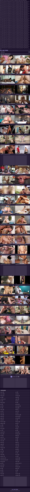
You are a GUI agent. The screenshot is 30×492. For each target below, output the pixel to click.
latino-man (17, 395)
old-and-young (18, 414)
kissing (2, 473)
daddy (2, 420)
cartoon (2, 409)
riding (17, 437)
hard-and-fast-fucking (4, 459)
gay (1, 449)
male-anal (17, 404)
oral (16, 420)
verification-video (18, 463)
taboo (16, 447)
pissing (17, 426)
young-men (17, 475)
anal (1, 397)
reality (17, 435)
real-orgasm (17, 433)
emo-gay (2, 428)
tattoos (17, 451)
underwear (17, 459)
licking (17, 397)
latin (16, 392)
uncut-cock (17, 458)
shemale (17, 444)
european (2, 432)
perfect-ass (17, 421)
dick (1, 425)
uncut (16, 456)
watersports (17, 466)
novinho (17, 411)
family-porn (2, 439)
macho (16, 400)
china (1, 411)
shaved (17, 442)
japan (1, 463)
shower (17, 446)
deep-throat (2, 421)
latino (16, 394)
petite (16, 423)
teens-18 (17, 454)
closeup (2, 416)
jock (1, 468)
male (16, 402)
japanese (2, 465)
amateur (2, 394)
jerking (2, 466)
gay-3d (2, 451)
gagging (2, 444)
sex (16, 439)
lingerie (17, 399)
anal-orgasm (2, 399)
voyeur (16, 465)
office (16, 413)
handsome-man (3, 458)
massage (17, 407)
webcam (17, 468)
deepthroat (2, 423)
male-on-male (18, 406)
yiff (16, 472)
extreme (2, 433)
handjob (2, 454)
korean (2, 475)
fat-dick (2, 442)
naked (16, 409)
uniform (17, 461)
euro (1, 430)
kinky (1, 472)
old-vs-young (17, 416)
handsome (2, 456)
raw (16, 430)
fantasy (2, 440)
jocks (1, 470)
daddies (2, 418)
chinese (2, 413)
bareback (2, 402)
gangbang (2, 447)
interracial (2, 461)
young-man (17, 473)
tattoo (17, 449)
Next (18, 376)
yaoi (16, 470)
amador (2, 392)
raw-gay (17, 432)
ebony (1, 426)
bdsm (1, 406)
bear (1, 407)
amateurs (2, 395)
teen (16, 452)
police (16, 428)
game (1, 446)
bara (1, 400)
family (2, 437)
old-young (17, 418)
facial (1, 435)
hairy (1, 452)
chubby (2, 414)
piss (16, 425)
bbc (1, 404)
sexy (16, 440)
